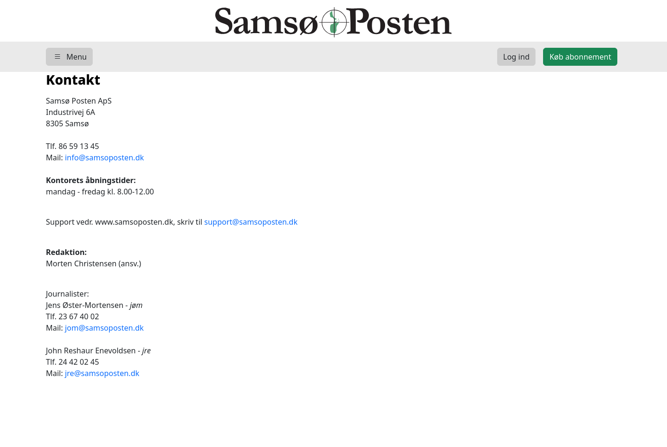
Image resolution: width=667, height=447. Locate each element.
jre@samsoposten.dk (102, 373)
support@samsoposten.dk (251, 222)
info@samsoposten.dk (104, 157)
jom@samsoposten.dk (104, 328)
